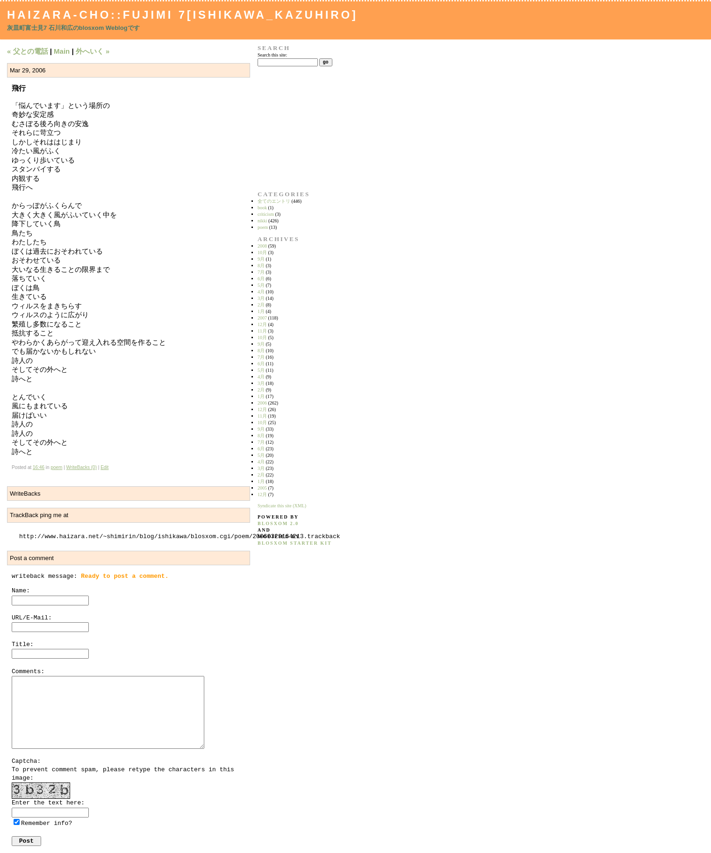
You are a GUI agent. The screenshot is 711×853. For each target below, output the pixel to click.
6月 (261, 278)
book (262, 207)
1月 (261, 311)
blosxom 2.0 (278, 523)
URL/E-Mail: (32, 617)
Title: (23, 644)
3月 (261, 298)
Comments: (28, 671)
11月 (262, 331)
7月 (261, 272)
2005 (262, 487)
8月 (261, 265)
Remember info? (46, 823)
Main (62, 51)
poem (56, 467)
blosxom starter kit (295, 543)
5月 (261, 285)
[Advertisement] (287, 128)
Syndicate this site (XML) (282, 505)
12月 (262, 324)
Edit (104, 467)
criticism (266, 214)
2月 (261, 304)
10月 (262, 252)
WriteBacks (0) (81, 467)
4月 (261, 291)
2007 (262, 317)
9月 (261, 259)
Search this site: (272, 54)
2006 (262, 402)
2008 (262, 246)
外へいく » (93, 51)
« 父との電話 (27, 51)
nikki (262, 220)
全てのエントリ (274, 201)
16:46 (38, 467)
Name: (21, 590)
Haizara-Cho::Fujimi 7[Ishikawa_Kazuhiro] (182, 14)
